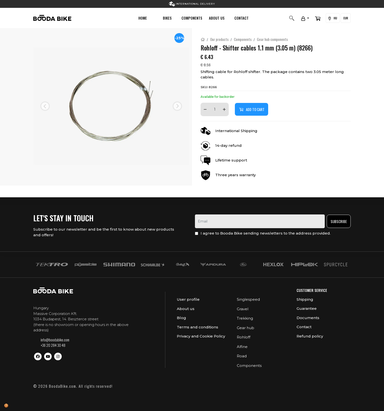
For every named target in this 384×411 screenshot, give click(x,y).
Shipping (305, 299)
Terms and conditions (197, 327)
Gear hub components (272, 39)
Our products (219, 39)
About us (217, 18)
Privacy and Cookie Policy (201, 336)
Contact (241, 18)
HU (332, 18)
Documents (308, 317)
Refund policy (310, 336)
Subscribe (339, 221)
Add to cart (251, 109)
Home (142, 18)
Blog (181, 317)
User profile (188, 299)
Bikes (167, 18)
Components (191, 18)
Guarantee (307, 308)
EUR (345, 18)
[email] (260, 221)
